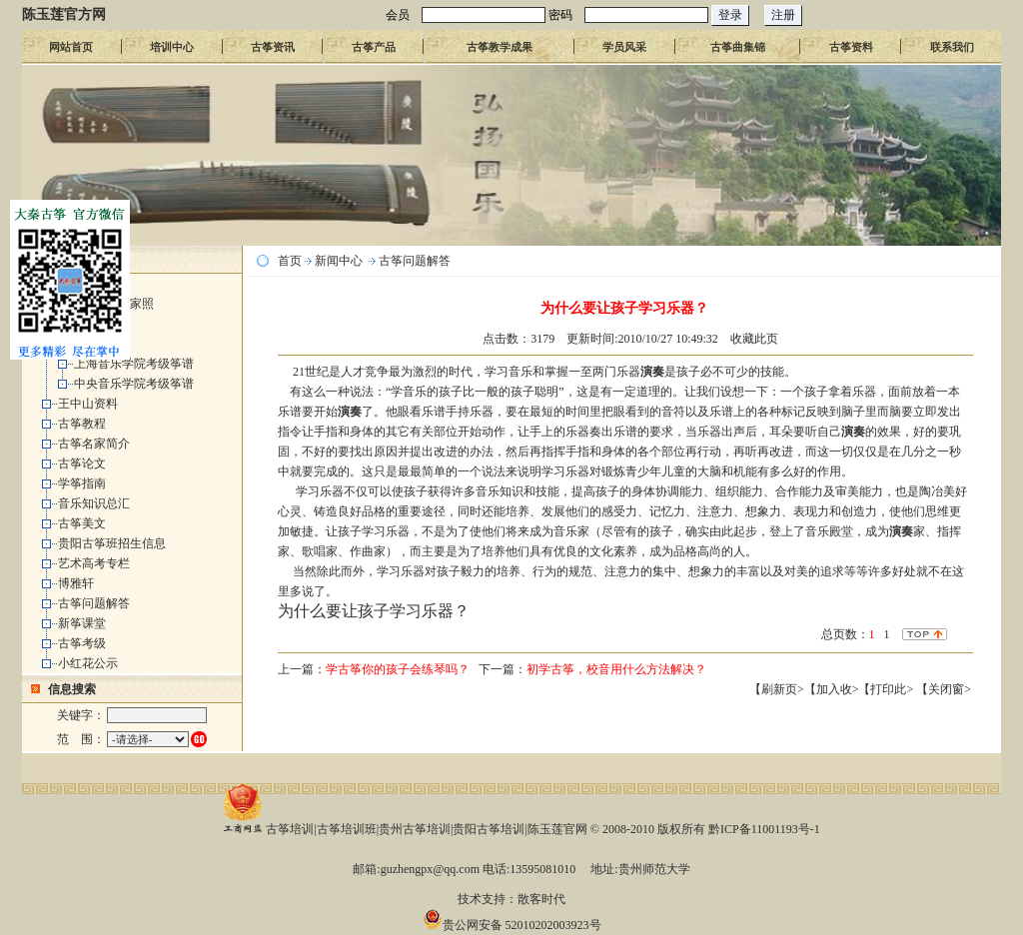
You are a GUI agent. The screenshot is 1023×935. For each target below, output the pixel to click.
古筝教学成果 (499, 47)
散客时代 (541, 899)
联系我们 (952, 47)
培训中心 (172, 47)
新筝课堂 (82, 623)
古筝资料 (851, 47)
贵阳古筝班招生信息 (112, 543)
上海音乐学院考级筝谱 (134, 364)
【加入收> (831, 689)
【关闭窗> (943, 689)
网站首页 (71, 47)
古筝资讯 (273, 47)
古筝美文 (82, 523)
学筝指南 (82, 483)
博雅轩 (76, 583)
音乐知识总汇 (94, 503)
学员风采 (624, 47)
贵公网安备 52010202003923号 (512, 925)
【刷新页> (776, 689)
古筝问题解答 (94, 603)
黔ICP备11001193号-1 (764, 829)
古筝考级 (82, 643)
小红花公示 (88, 663)
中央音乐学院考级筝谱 (134, 384)
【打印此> (887, 689)
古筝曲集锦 (737, 47)
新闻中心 (339, 261)
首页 (290, 261)
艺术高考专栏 (94, 563)
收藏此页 (754, 339)
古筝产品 (374, 47)
